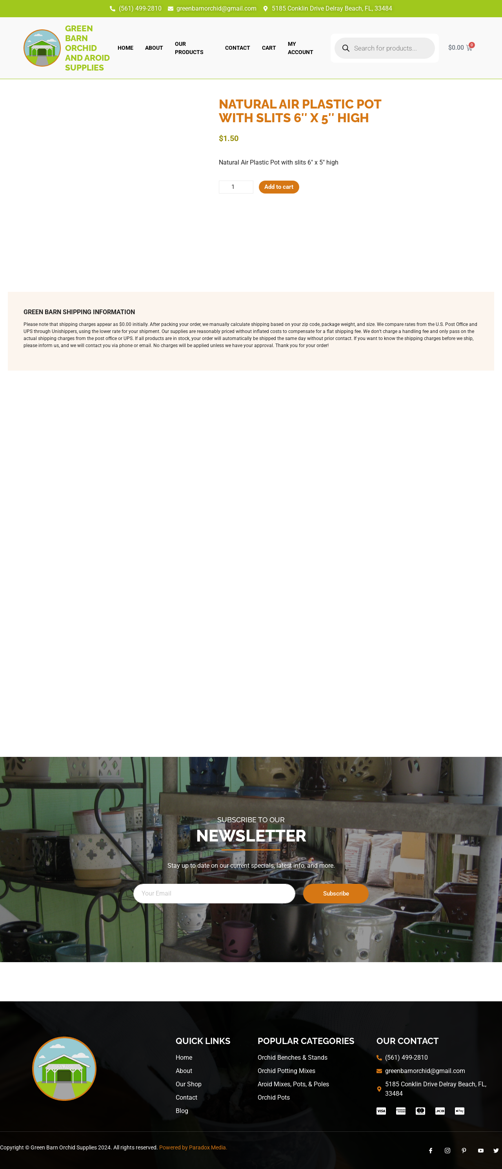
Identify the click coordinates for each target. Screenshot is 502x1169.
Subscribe (336, 893)
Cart (269, 48)
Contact (237, 48)
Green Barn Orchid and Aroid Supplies (87, 48)
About (154, 48)
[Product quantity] (237, 188)
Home (125, 48)
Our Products (189, 48)
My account (300, 48)
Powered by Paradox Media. (193, 1147)
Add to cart (283, 187)
